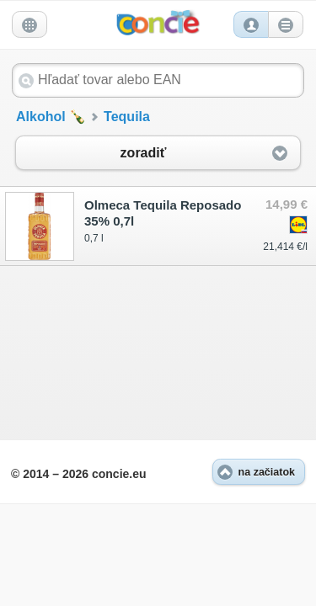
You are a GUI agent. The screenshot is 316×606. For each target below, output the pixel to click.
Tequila (127, 116)
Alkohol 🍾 (51, 116)
